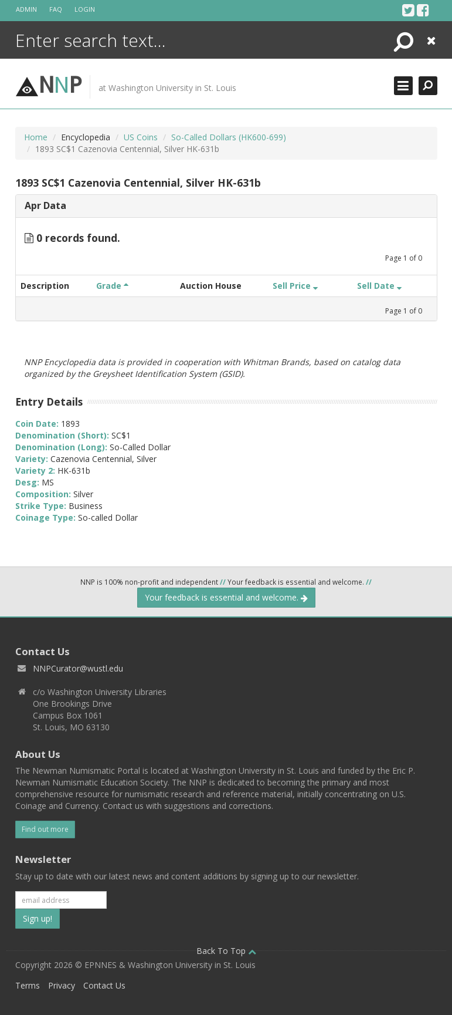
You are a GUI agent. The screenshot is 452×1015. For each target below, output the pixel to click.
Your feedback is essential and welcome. (226, 597)
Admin (26, 9)
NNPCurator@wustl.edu (78, 668)
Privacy (61, 985)
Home (35, 137)
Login (84, 9)
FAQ (55, 9)
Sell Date (379, 285)
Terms (27, 985)
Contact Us (104, 985)
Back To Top (226, 950)
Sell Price (295, 285)
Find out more (45, 829)
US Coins (141, 137)
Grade (112, 285)
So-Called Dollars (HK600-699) (228, 137)
